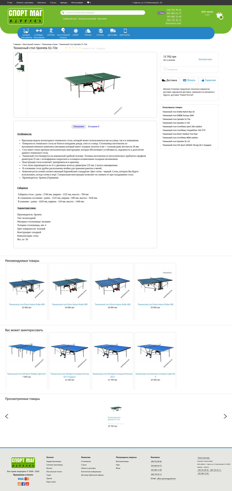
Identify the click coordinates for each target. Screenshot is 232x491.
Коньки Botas (102, 18)
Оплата (189, 80)
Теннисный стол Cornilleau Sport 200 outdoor (182, 126)
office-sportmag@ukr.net (166, 479)
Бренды (64, 2)
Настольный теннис (63, 36)
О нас (9, 2)
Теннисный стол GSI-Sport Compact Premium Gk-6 (113, 375)
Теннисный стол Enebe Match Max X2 (178, 111)
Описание (79, 126)
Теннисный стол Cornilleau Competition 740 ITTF (184, 130)
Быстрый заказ (205, 59)
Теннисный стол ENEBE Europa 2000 (178, 115)
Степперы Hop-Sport (70, 18)
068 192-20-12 (174, 20)
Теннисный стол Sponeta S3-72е (176, 119)
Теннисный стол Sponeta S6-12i (176, 141)
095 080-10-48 (174, 16)
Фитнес (51, 35)
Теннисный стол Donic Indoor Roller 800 (27, 305)
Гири (118, 465)
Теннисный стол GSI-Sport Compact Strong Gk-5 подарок (70, 375)
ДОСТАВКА (112, 35)
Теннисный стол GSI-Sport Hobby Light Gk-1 (26, 374)
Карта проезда (203, 458)
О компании (86, 461)
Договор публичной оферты (92, 475)
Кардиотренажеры (53, 461)
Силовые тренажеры (54, 465)
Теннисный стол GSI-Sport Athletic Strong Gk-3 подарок (186, 145)
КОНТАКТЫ (125, 35)
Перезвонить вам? (173, 23)
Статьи (53, 2)
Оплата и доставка (25, 2)
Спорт (76, 35)
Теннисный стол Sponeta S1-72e (114, 419)
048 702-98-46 (174, 9)
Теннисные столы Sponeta (87, 18)
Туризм (88, 35)
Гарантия (208, 80)
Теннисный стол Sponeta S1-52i (176, 122)
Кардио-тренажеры (26, 36)
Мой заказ (207, 11)
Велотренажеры (122, 461)
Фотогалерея (77, 2)
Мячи (118, 468)
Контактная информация (91, 472)
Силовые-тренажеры (38, 36)
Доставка (169, 80)
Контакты (41, 2)
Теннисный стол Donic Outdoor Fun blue (179, 134)
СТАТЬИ (100, 35)
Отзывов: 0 (93, 126)
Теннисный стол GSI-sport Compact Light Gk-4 (155, 375)
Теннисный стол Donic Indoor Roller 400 (69, 305)
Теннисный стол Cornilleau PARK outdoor (180, 137)
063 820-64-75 (174, 13)
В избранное (170, 70)
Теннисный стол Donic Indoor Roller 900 (155, 305)
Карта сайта (51, 482)
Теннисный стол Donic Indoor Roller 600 (112, 305)
